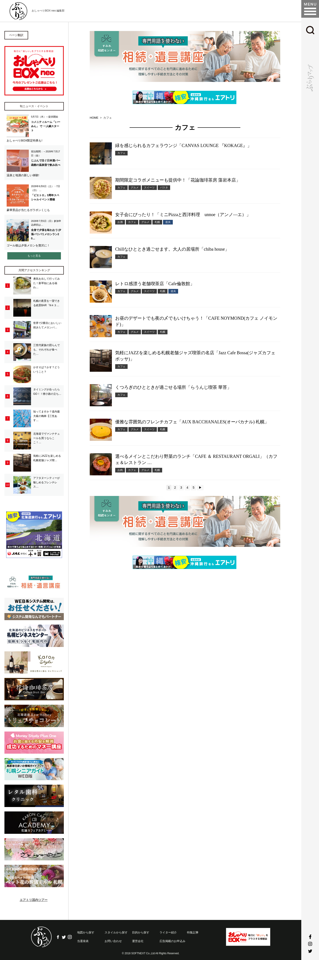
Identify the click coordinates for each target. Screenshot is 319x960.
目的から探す (140, 930)
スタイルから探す (116, 930)
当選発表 (83, 939)
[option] (185, 56)
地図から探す (85, 930)
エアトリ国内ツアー (34, 898)
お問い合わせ (113, 939)
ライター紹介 (168, 930)
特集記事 (192, 930)
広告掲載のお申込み (172, 939)
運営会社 (138, 939)
